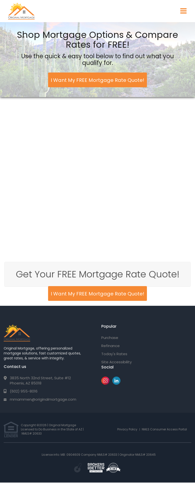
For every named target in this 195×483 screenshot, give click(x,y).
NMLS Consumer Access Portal (164, 429)
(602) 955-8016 (24, 391)
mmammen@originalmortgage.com (43, 399)
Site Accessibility (116, 362)
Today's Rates (114, 353)
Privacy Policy (127, 429)
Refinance (110, 345)
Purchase (109, 337)
